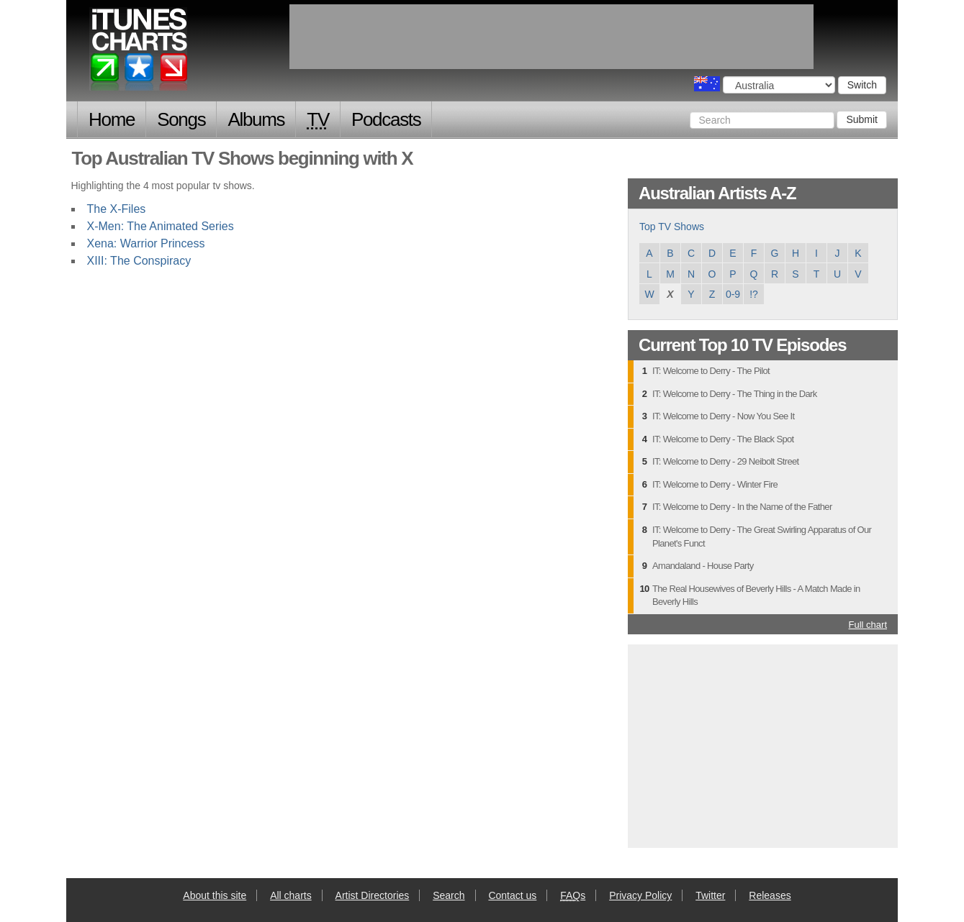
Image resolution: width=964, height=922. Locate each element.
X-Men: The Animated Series (160, 226)
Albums (256, 119)
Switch (862, 85)
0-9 (733, 294)
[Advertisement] (763, 744)
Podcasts (386, 119)
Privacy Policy (640, 895)
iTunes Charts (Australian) (139, 52)
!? (753, 294)
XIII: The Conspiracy (139, 261)
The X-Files (116, 209)
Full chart (868, 624)
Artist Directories (372, 895)
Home (112, 119)
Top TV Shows (671, 226)
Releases (769, 895)
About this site (214, 895)
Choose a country (707, 83)
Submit (862, 119)
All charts (291, 895)
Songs (181, 119)
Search (448, 895)
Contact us (512, 895)
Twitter (710, 895)
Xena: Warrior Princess (146, 243)
